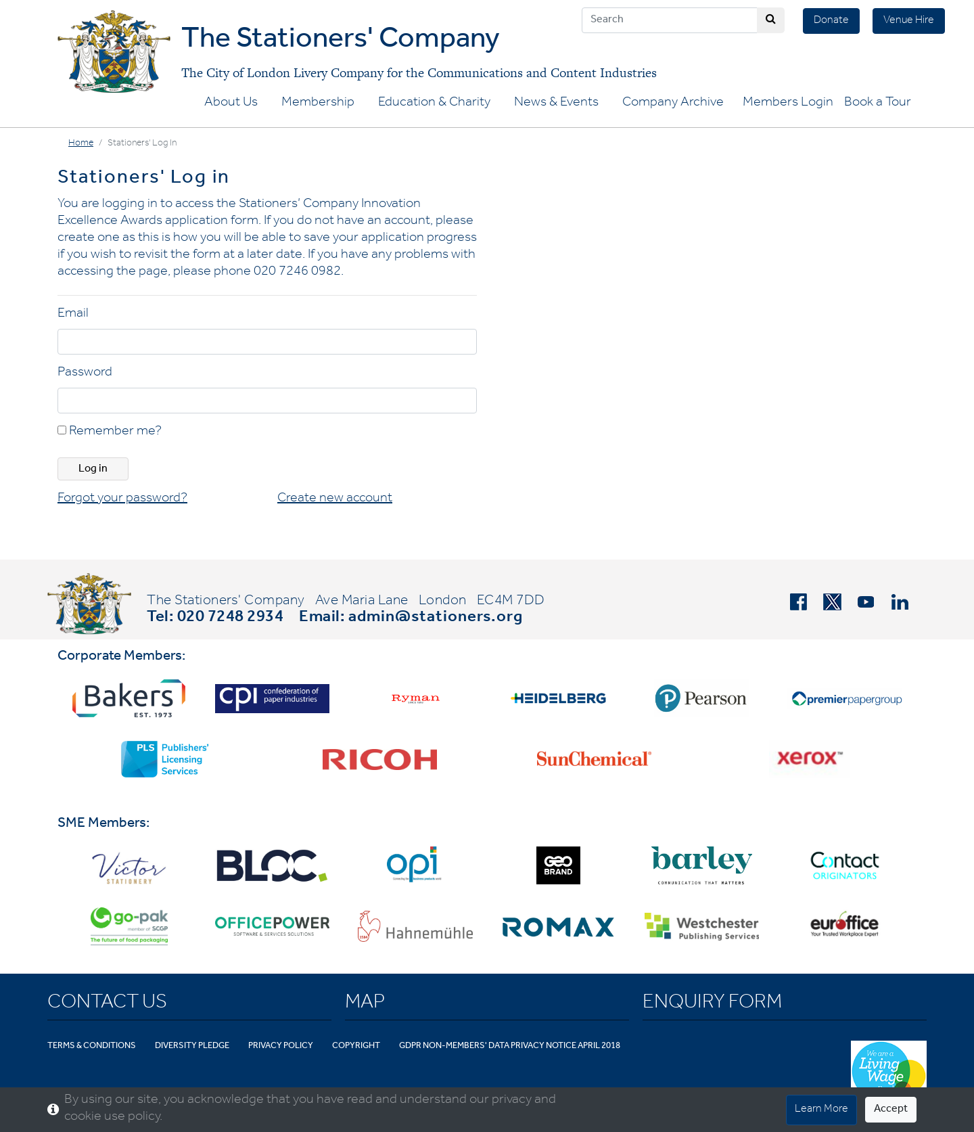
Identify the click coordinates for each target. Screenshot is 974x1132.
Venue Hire (908, 21)
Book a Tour (877, 103)
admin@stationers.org (435, 618)
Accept (891, 1109)
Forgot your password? (122, 499)
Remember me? (109, 432)
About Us (231, 103)
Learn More (821, 1109)
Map (365, 1004)
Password (84, 373)
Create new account (334, 499)
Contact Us (107, 1004)
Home (80, 144)
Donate (831, 21)
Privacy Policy (280, 1046)
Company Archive (673, 103)
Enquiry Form (712, 1004)
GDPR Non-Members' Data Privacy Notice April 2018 (509, 1046)
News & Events (556, 103)
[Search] (670, 20)
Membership (317, 103)
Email (73, 314)
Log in (93, 469)
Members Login (788, 103)
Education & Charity (434, 103)
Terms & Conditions (91, 1046)
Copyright (356, 1046)
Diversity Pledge (192, 1046)
